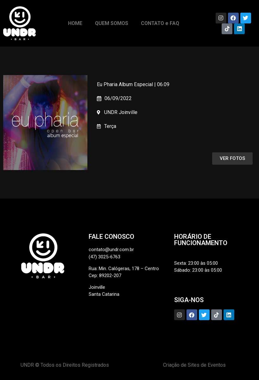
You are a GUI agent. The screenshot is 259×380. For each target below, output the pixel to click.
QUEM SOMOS (111, 23)
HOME (75, 23)
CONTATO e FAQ (160, 23)
